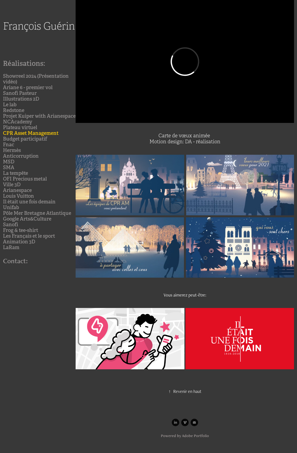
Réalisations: (24, 63)
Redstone (13, 110)
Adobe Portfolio (195, 435)
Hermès (12, 150)
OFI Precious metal (25, 179)
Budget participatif (25, 139)
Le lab (10, 104)
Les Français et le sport (29, 236)
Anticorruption (21, 156)
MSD (8, 161)
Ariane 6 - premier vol (28, 87)
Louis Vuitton (18, 196)
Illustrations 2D (21, 99)
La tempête (15, 173)
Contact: (15, 260)
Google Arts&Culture (27, 219)
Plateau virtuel (20, 127)
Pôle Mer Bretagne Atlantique (37, 213)
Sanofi (10, 224)
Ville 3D (12, 184)
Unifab (11, 207)
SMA (8, 167)
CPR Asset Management (31, 133)
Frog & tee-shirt (20, 230)
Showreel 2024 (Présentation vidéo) (36, 79)
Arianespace (17, 190)
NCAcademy (17, 121)
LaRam (11, 247)
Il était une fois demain (29, 201)
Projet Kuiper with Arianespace (39, 116)
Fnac (8, 144)
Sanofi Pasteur (20, 93)
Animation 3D (19, 241)
